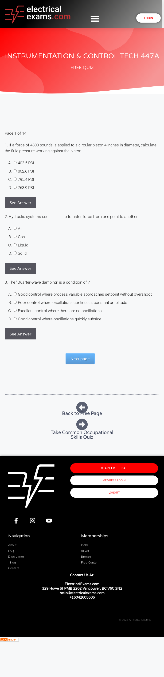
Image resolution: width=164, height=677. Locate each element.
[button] (96, 19)
